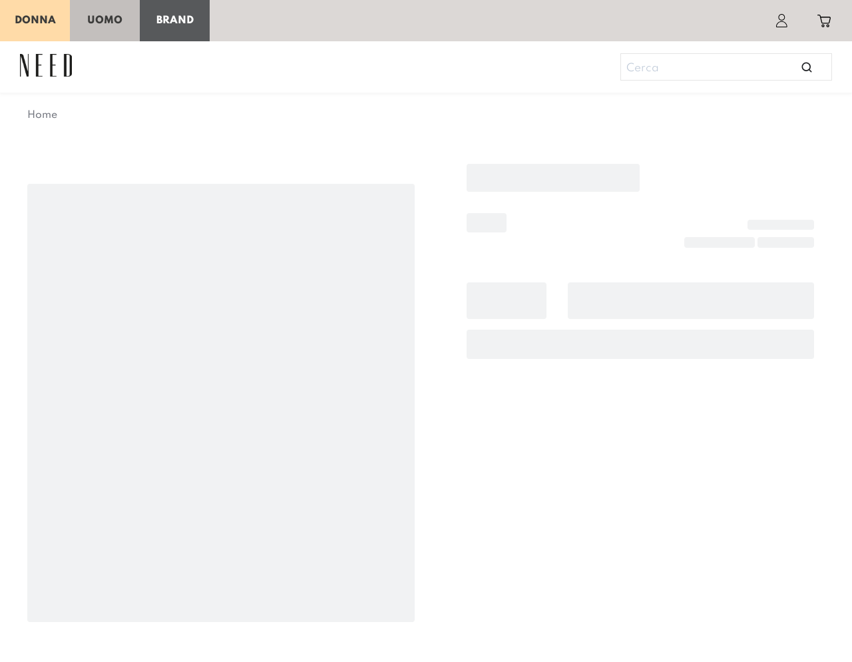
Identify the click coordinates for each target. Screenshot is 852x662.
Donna (35, 20)
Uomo (104, 20)
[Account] (781, 21)
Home (42, 115)
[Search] (720, 69)
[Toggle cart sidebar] (824, 21)
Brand (175, 20)
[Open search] (807, 67)
